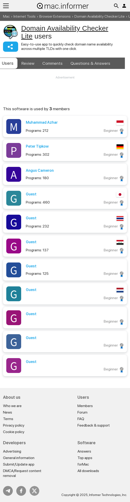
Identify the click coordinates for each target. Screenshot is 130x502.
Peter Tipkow (37, 146)
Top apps (84, 458)
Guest (31, 194)
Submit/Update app (18, 464)
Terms (8, 419)
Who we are (12, 406)
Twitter (34, 491)
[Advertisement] (65, 93)
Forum (82, 412)
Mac (6, 16)
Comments (52, 63)
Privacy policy (13, 425)
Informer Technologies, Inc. (108, 495)
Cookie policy (13, 432)
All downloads (88, 471)
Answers (90, 63)
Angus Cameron (40, 170)
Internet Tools (24, 16)
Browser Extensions (55, 16)
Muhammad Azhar (42, 122)
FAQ (80, 419)
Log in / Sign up (124, 6)
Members (85, 406)
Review (27, 63)
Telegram (8, 491)
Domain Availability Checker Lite (99, 16)
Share (10, 47)
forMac (83, 464)
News (7, 412)
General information (18, 458)
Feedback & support (93, 425)
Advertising (12, 451)
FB (21, 491)
